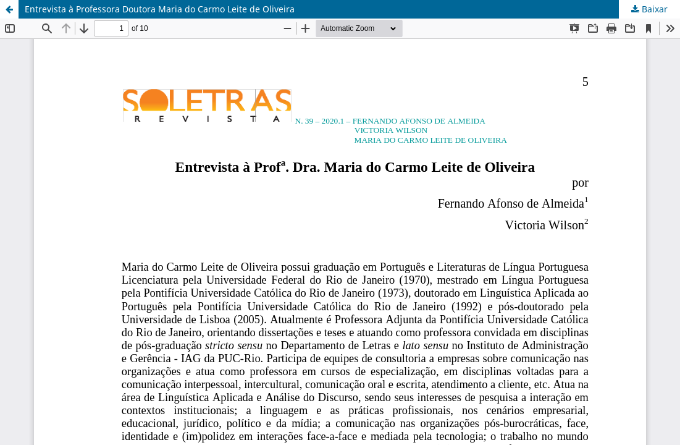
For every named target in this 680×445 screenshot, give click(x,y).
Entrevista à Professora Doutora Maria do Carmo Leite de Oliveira (160, 9)
